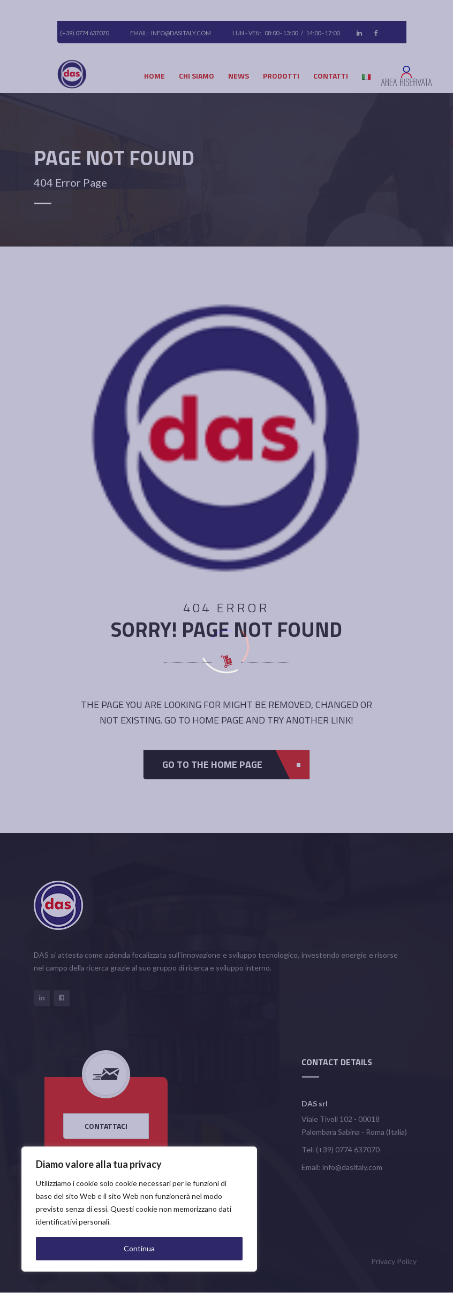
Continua (139, 1248)
